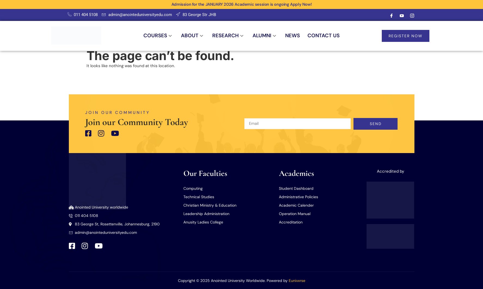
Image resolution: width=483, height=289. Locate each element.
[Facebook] (391, 16)
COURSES (152, 35)
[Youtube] (402, 16)
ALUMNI (265, 35)
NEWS (295, 35)
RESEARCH (226, 35)
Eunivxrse (297, 280)
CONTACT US (328, 35)
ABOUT (189, 35)
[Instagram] (412, 16)
